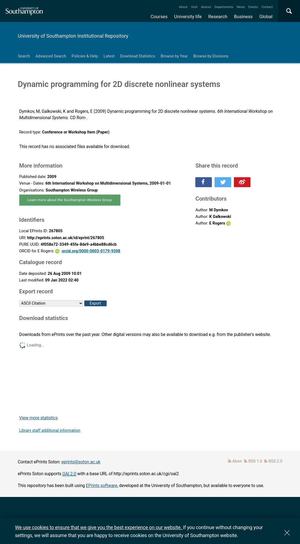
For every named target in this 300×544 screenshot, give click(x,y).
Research (217, 16)
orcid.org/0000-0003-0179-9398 (91, 251)
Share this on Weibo (242, 182)
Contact (267, 7)
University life (188, 16)
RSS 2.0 (275, 461)
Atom (237, 461)
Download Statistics (137, 56)
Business (243, 16)
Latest (109, 56)
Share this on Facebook (203, 182)
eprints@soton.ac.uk (81, 461)
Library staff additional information (49, 430)
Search (24, 56)
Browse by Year (174, 56)
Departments (224, 7)
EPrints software (101, 485)
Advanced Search (51, 56)
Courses (159, 16)
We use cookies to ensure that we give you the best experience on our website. (99, 527)
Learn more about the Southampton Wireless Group (70, 200)
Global (265, 16)
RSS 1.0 (255, 461)
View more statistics (38, 417)
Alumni (206, 7)
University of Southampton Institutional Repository (73, 36)
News (241, 7)
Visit (194, 7)
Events (253, 7)
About (183, 7)
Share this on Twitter (223, 182)
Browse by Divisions (211, 56)
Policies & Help (85, 56)
